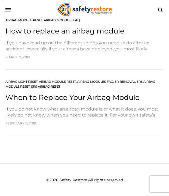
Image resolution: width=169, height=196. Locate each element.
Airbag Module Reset (23, 20)
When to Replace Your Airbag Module (72, 97)
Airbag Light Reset (21, 82)
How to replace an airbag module (64, 31)
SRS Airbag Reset (45, 86)
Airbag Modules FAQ (62, 20)
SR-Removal (125, 82)
